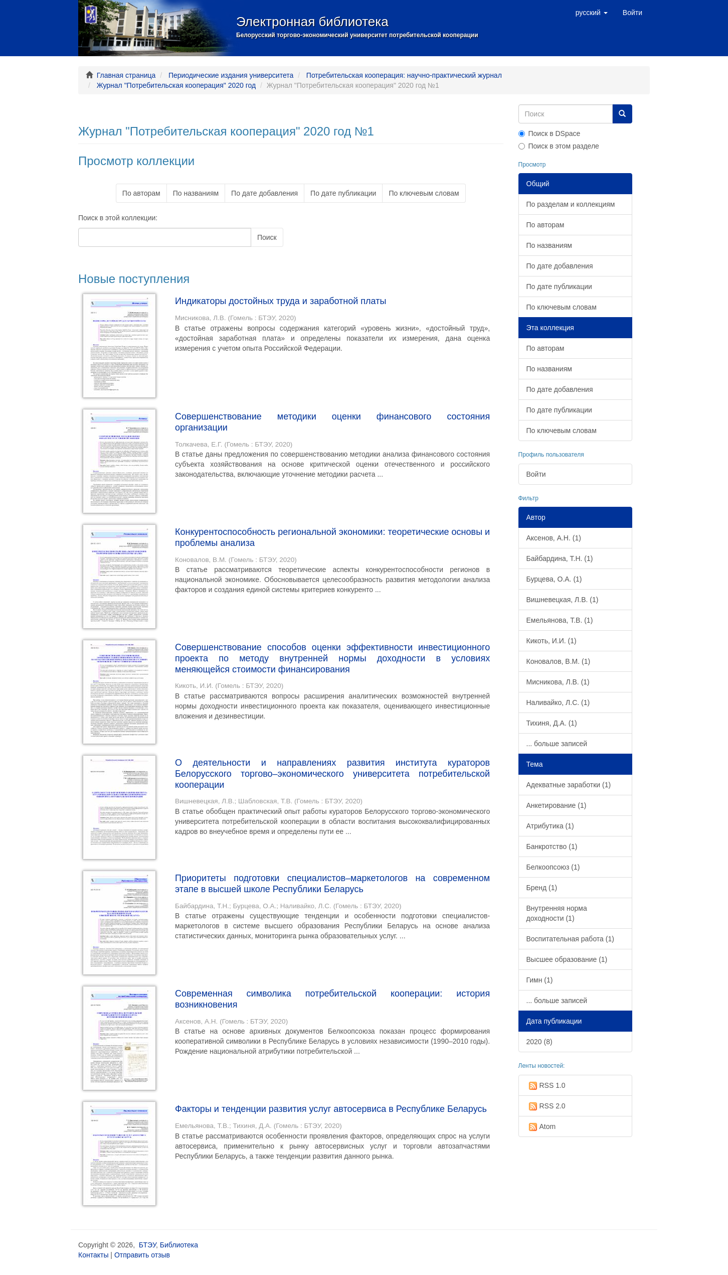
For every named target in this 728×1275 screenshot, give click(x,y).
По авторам (141, 193)
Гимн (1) (539, 980)
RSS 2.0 (546, 1106)
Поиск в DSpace (549, 133)
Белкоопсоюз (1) (553, 867)
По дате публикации (343, 193)
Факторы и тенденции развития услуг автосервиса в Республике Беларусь (331, 1109)
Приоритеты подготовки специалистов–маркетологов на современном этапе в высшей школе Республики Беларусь (332, 883)
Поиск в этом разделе (558, 146)
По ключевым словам (424, 193)
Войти (536, 474)
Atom (541, 1126)
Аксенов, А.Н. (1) (553, 538)
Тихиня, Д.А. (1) (551, 723)
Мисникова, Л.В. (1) (558, 682)
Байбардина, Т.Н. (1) (559, 558)
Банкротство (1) (552, 846)
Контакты (93, 1255)
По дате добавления (264, 193)
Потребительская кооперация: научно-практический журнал (404, 75)
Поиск (267, 237)
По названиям (196, 193)
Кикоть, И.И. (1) (551, 641)
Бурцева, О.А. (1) (554, 579)
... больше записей (557, 744)
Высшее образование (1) (567, 959)
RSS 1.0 (546, 1085)
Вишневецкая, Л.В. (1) (562, 600)
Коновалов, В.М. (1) (558, 661)
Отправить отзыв (142, 1255)
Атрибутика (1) (550, 826)
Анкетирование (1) (556, 805)
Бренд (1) (542, 888)
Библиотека (179, 1245)
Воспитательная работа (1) (570, 939)
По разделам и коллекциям (570, 204)
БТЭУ (147, 1245)
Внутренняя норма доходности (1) (556, 913)
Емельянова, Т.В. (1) (559, 620)
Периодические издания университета (230, 75)
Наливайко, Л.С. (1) (558, 702)
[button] (591, 12)
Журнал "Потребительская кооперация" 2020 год (176, 85)
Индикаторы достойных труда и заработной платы (280, 301)
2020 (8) (539, 1042)
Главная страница (126, 75)
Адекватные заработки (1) (568, 785)
